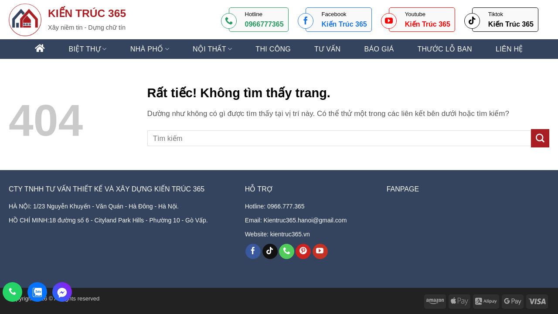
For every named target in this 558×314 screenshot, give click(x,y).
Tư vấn (327, 49)
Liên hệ (509, 49)
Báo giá (379, 49)
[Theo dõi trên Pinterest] (303, 251)
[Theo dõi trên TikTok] (270, 251)
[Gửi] (540, 138)
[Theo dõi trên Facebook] (253, 251)
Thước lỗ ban (445, 49)
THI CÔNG (273, 49)
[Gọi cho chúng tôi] (286, 251)
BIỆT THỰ (88, 49)
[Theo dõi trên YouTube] (320, 251)
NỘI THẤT (212, 49)
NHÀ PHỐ (149, 49)
